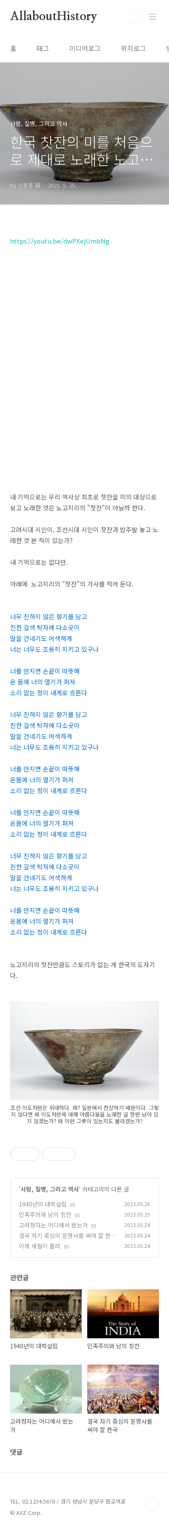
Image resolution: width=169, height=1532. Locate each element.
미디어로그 (85, 48)
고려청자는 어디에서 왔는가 (53, 1225)
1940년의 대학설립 (43, 1204)
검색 (133, 16)
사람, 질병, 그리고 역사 (50, 1189)
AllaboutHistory (53, 17)
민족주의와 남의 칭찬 (45, 1214)
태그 (42, 48)
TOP (152, 1505)
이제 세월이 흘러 (39, 1246)
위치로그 (133, 48)
